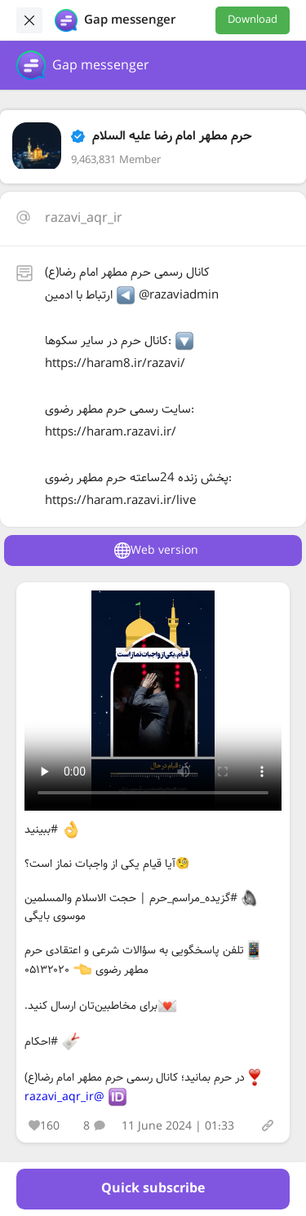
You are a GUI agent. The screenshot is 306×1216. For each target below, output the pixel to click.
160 (44, 1126)
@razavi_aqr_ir (64, 1097)
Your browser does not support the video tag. (153, 700)
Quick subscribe (153, 1188)
